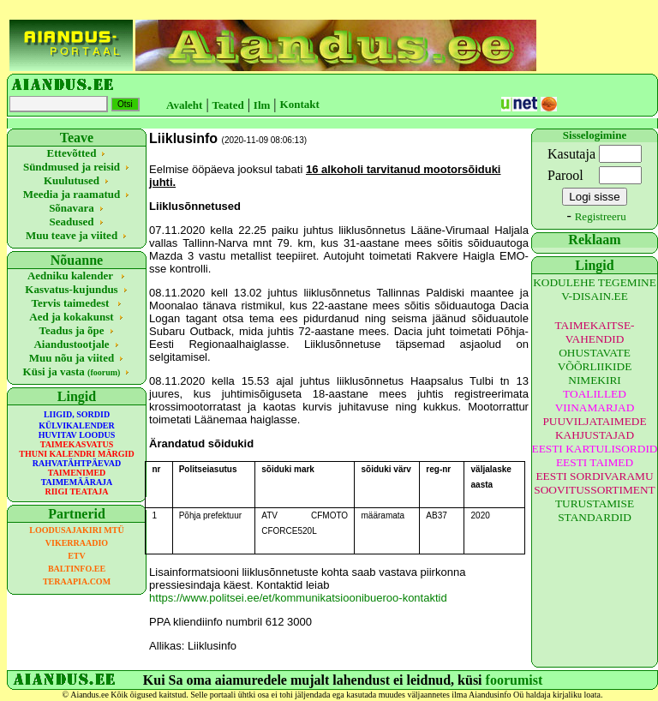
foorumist (514, 680)
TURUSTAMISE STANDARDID (594, 510)
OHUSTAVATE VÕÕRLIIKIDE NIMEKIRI (595, 366)
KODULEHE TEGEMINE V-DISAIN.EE (594, 289)
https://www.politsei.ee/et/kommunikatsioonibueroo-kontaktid (298, 597)
